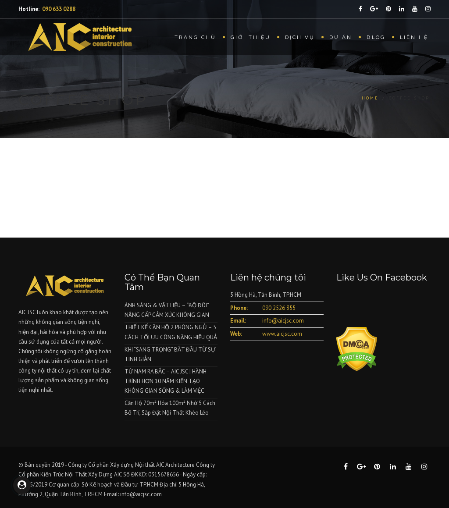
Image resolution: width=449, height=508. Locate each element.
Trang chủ (195, 37)
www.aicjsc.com (282, 333)
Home (370, 98)
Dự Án (340, 37)
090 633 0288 (58, 9)
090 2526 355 (279, 308)
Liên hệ (414, 37)
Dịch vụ (300, 37)
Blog (376, 37)
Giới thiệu (251, 37)
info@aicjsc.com (283, 320)
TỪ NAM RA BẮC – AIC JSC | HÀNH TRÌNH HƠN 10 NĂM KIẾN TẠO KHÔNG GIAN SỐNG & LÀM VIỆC (166, 381)
